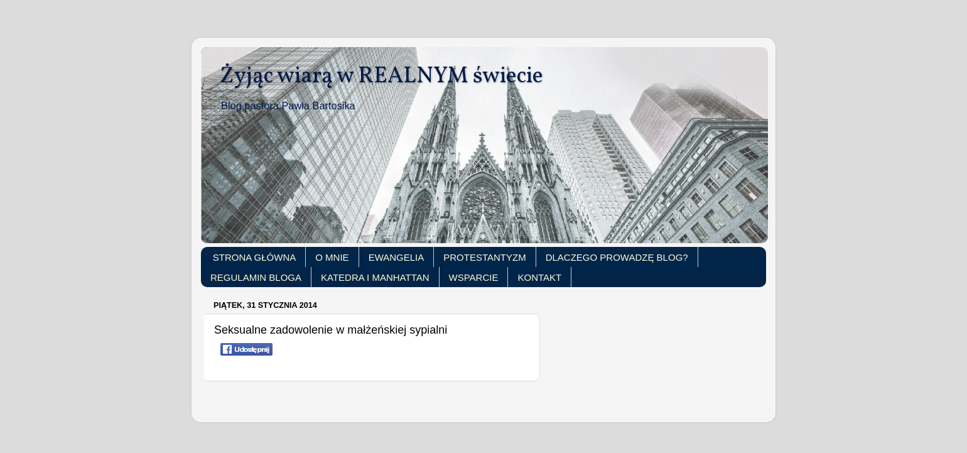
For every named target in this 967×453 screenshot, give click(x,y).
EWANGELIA (396, 257)
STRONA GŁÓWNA (254, 257)
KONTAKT (539, 277)
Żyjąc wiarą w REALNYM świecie (381, 76)
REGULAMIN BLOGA (255, 277)
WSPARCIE (474, 277)
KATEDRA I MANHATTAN (375, 277)
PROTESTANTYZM (484, 257)
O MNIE (331, 257)
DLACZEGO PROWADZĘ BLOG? (617, 257)
